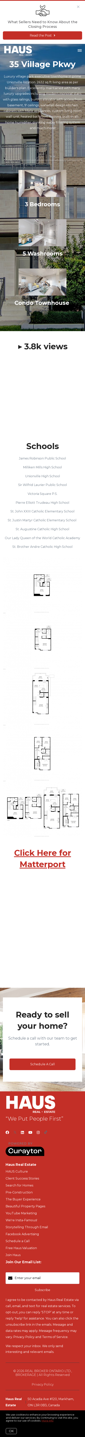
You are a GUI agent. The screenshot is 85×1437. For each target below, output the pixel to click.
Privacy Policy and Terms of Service (40, 1337)
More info (48, 1420)
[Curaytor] (25, 1155)
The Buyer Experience (23, 1199)
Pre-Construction (19, 1192)
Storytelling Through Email (27, 1227)
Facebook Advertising (22, 1234)
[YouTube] (30, 1132)
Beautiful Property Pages (25, 1206)
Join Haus (13, 1255)
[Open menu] (80, 51)
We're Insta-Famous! (21, 1220)
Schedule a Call (18, 1241)
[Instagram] (38, 1132)
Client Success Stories (22, 1178)
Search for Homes (19, 1185)
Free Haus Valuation (21, 1248)
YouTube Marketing (21, 1213)
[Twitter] (15, 1132)
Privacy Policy (43, 1384)
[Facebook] (7, 1132)
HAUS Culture (17, 1171)
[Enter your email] (46, 1278)
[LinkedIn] (22, 1132)
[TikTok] (45, 1132)
